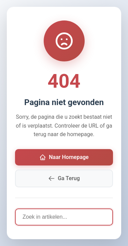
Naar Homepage (63, 157)
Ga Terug (64, 178)
